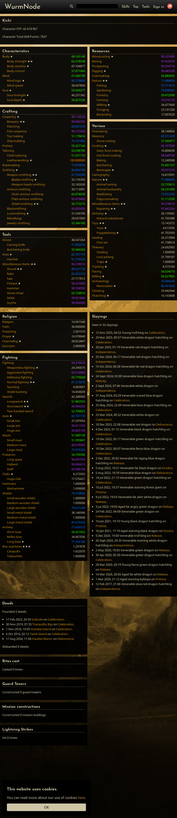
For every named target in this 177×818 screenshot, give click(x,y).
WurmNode (23, 7)
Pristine (101, 492)
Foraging (103, 109)
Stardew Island (41, 629)
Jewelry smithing (18, 223)
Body (5, 56)
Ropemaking (11, 165)
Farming (102, 100)
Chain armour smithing (27, 194)
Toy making (15, 136)
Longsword (15, 401)
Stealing (102, 252)
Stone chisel (15, 293)
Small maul (14, 440)
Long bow (14, 542)
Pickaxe (12, 283)
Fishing (101, 85)
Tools (146, 7)
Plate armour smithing (27, 199)
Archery (7, 527)
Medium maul (16, 445)
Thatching (99, 295)
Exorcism (8, 346)
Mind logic (14, 80)
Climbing (98, 291)
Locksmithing (16, 213)
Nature (97, 80)
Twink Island (38, 634)
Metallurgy (14, 218)
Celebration (157, 333)
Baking (101, 160)
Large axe (13, 426)
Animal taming (107, 184)
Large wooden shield (21, 508)
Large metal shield (19, 522)
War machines (12, 546)
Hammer (13, 288)
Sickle (11, 298)
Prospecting (100, 66)
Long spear (14, 459)
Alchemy (98, 213)
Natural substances (110, 218)
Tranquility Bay (42, 624)
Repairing (103, 208)
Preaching (9, 331)
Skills (126, 7)
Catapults (13, 551)
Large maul (14, 450)
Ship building (16, 141)
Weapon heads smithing (28, 184)
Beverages (104, 170)
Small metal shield (19, 513)
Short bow (14, 532)
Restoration (105, 286)
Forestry (102, 95)
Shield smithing (22, 204)
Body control (16, 71)
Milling (96, 276)
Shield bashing (17, 392)
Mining (97, 61)
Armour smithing (18, 189)
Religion (7, 322)
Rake (10, 274)
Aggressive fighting (20, 372)
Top (136, 7)
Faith (5, 327)
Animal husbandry (109, 189)
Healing (97, 237)
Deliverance (164, 424)
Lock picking (105, 257)
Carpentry (9, 117)
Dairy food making (109, 150)
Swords (7, 396)
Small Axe (13, 421)
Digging (97, 71)
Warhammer (15, 488)
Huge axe (13, 430)
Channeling (10, 341)
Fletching (13, 126)
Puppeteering (106, 233)
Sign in (158, 7)
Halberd (12, 464)
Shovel (11, 269)
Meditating (104, 194)
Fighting (8, 363)
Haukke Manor (42, 639)
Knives (6, 240)
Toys (95, 223)
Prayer (6, 336)
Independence (105, 352)
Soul (5, 90)
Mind (5, 76)
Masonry (98, 136)
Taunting (13, 387)
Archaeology (100, 281)
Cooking (97, 146)
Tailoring (8, 150)
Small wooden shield (21, 498)
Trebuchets (14, 556)
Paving (96, 271)
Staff (10, 469)
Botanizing (104, 114)
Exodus (167, 468)
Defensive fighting (19, 377)
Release (119, 463)
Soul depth (14, 100)
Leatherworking (18, 160)
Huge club (14, 479)
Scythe (11, 303)
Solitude (37, 619)
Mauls (6, 435)
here (81, 797)
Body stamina (16, 66)
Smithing (8, 170)
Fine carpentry (17, 131)
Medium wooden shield (23, 503)
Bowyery (13, 121)
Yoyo (100, 228)
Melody (101, 381)
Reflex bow (14, 537)
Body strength (17, 61)
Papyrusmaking (107, 199)
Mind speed (15, 85)
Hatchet (12, 259)
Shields (7, 493)
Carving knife (16, 245)
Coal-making (100, 76)
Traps (100, 262)
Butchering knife (18, 249)
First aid (102, 242)
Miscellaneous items (16, 264)
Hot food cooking (109, 155)
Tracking (98, 266)
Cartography (100, 175)
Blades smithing (22, 179)
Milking (102, 105)
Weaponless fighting (21, 367)
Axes (5, 254)
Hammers (9, 484)
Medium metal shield (21, 517)
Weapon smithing (19, 175)
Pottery (7, 146)
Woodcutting (101, 56)
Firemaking (99, 131)
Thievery (98, 247)
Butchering (104, 165)
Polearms (8, 455)
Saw (9, 278)
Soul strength (16, 95)
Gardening (104, 90)
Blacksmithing (16, 208)
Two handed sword (20, 411)
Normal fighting (18, 382)
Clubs (6, 474)
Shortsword (15, 406)
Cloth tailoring (17, 155)
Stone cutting (106, 141)
